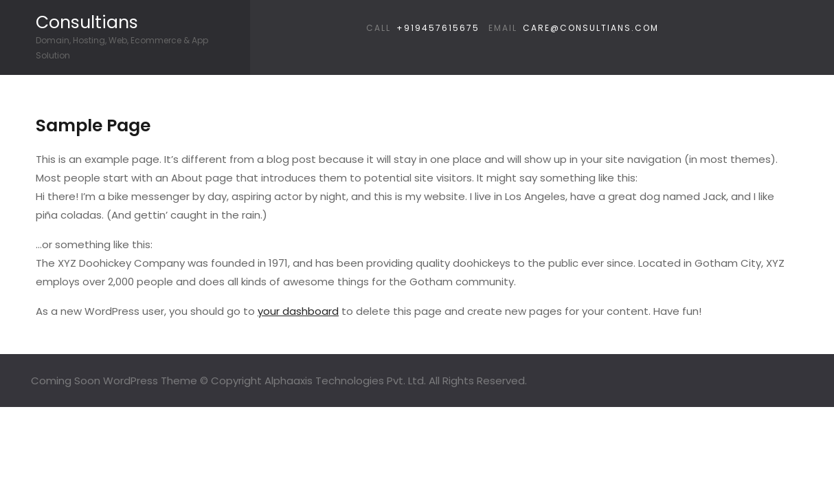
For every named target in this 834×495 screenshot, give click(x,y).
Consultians (87, 22)
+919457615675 (438, 28)
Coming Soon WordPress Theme (114, 380)
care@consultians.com (591, 28)
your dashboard (298, 311)
